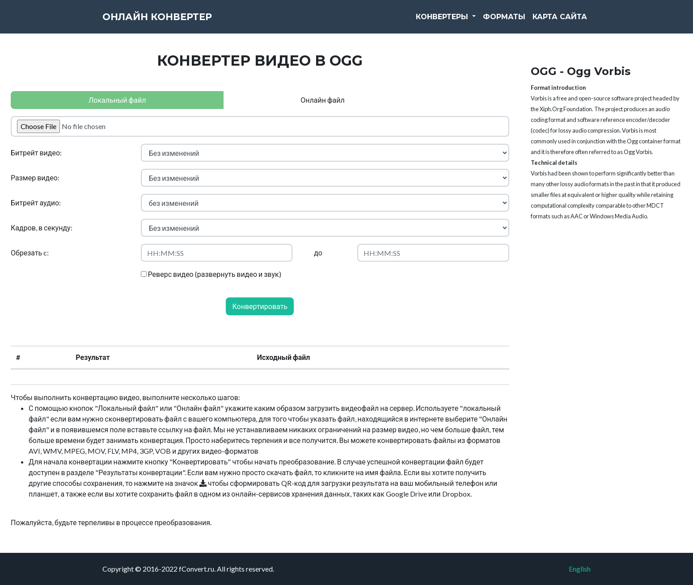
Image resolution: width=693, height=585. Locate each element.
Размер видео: (35, 177)
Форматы (504, 22)
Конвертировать (259, 306)
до (318, 252)
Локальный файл (117, 100)
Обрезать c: (30, 252)
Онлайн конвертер (173, 22)
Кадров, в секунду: (41, 227)
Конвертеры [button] (443, 22)
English (580, 568)
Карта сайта (559, 22)
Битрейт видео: (36, 152)
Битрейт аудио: (36, 202)
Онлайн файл (322, 100)
